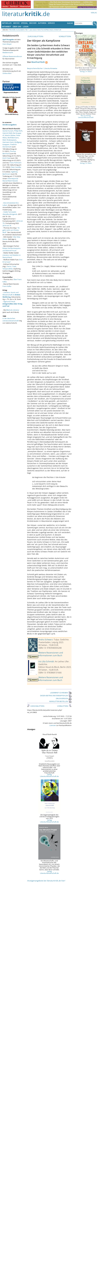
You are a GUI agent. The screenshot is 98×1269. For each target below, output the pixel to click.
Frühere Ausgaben (16, 30)
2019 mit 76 (7, 225)
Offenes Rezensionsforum (12, 56)
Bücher (32, 23)
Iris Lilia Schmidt (46, 661)
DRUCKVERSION (64, 698)
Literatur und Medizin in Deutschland (12, 256)
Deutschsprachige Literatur (49, 30)
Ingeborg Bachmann (10, 173)
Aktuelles (7, 23)
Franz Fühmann (15, 162)
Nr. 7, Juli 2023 (30, 30)
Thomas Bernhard (9, 152)
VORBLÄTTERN (65, 36)
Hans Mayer (7, 44)
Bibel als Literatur (12, 310)
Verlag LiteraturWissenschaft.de (49, 775)
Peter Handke (16, 167)
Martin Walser (10, 135)
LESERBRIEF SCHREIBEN (61, 693)
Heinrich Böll (7, 133)
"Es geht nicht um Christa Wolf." (11, 230)
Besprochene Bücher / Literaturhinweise (42, 68)
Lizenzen (52, 725)
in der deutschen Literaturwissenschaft (11, 319)
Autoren (42, 23)
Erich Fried (6, 158)
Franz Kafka (7, 286)
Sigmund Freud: (12, 303)
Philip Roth (18, 131)
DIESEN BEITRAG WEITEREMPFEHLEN (56, 695)
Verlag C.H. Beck (86, 71)
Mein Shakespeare (9, 140)
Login (25, 26)
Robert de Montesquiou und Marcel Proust (12, 249)
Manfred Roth (38, 62)
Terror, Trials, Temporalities (10, 267)
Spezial (24, 23)
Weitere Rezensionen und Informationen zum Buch (50, 654)
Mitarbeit (6, 26)
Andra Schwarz (45, 639)
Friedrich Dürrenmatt (10, 145)
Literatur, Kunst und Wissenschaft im (11, 294)
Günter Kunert (8, 131)
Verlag (94, 12)
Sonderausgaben (9, 124)
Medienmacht (8, 52)
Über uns (17, 26)
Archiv (16, 23)
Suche (70, 23)
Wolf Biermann (13, 137)
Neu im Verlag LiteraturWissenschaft (85, 116)
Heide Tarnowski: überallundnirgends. (10, 213)
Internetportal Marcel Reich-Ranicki (10, 179)
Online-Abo (7, 73)
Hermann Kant (8, 142)
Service (51, 23)
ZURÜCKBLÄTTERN (35, 36)
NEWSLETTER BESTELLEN (60, 701)
